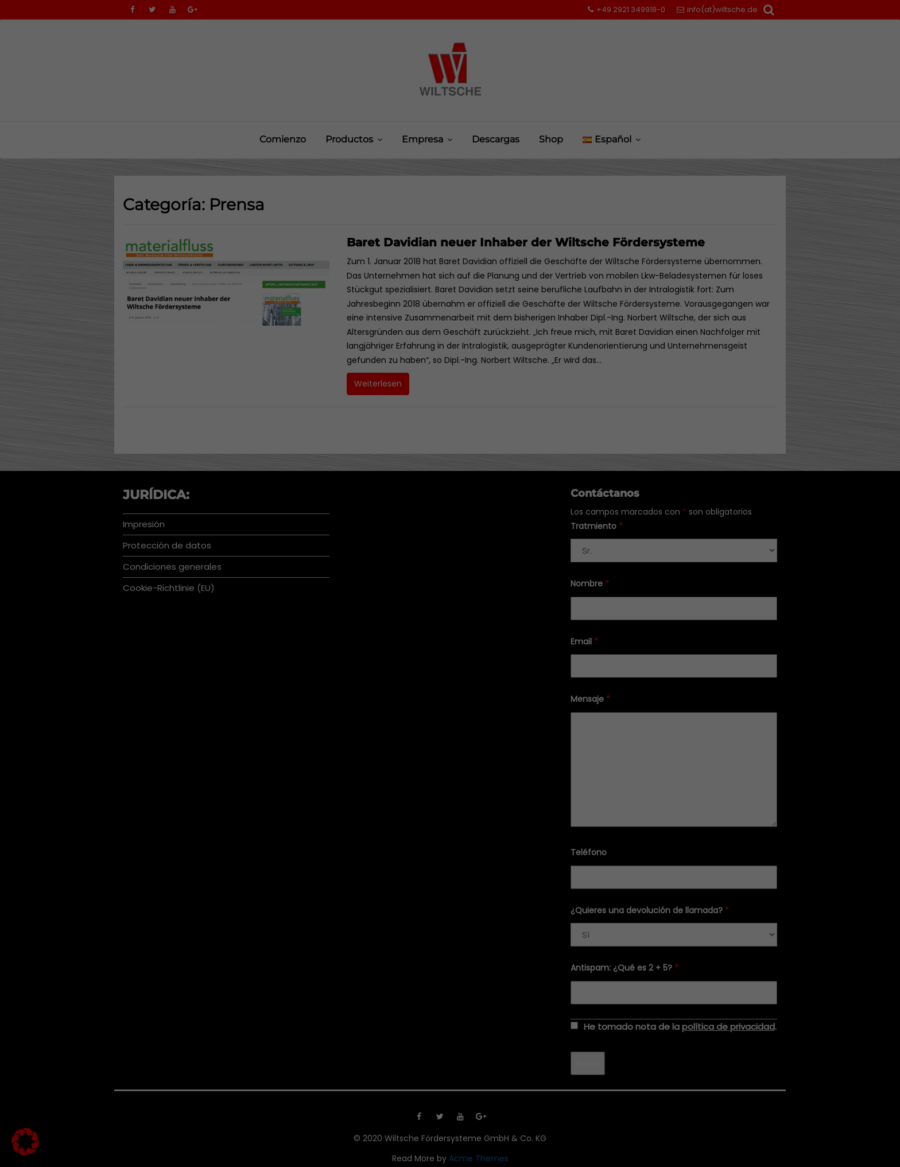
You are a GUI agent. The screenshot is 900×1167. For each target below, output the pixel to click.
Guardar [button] (450, 644)
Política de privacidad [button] (461, 737)
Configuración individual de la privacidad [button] (450, 712)
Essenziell (327, 570)
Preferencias (382, 543)
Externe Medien (553, 570)
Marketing (433, 570)
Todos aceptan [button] (450, 610)
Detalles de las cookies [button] (387, 737)
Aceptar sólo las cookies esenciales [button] (450, 678)
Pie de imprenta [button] (524, 737)
